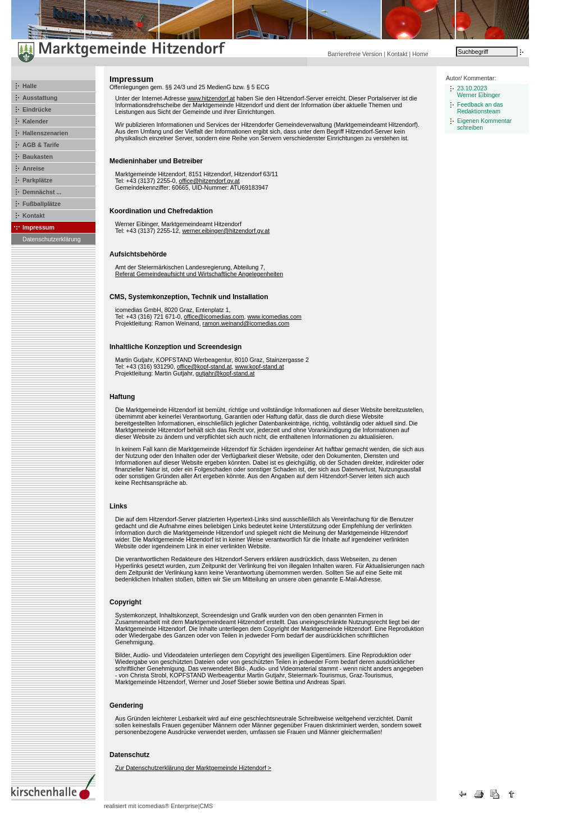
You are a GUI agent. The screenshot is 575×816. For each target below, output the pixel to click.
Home (420, 54)
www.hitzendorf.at (211, 98)
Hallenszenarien (45, 133)
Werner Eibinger (478, 94)
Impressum (38, 227)
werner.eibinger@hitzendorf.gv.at (226, 230)
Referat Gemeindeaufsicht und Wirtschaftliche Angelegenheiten (199, 274)
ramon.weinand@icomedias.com (246, 323)
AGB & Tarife (41, 144)
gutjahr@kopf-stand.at (224, 373)
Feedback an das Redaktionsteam (480, 107)
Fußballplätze (41, 203)
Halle (29, 85)
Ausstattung (39, 97)
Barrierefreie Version (354, 54)
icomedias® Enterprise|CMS (175, 806)
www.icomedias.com (274, 316)
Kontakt (397, 54)
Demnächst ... (41, 192)
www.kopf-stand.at (259, 366)
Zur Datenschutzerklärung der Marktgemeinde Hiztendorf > (193, 767)
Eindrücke (37, 109)
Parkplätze (37, 180)
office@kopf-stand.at (204, 366)
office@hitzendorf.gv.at (209, 180)
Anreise (33, 168)
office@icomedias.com (214, 316)
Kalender (35, 121)
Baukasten (37, 156)
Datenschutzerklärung (51, 239)
